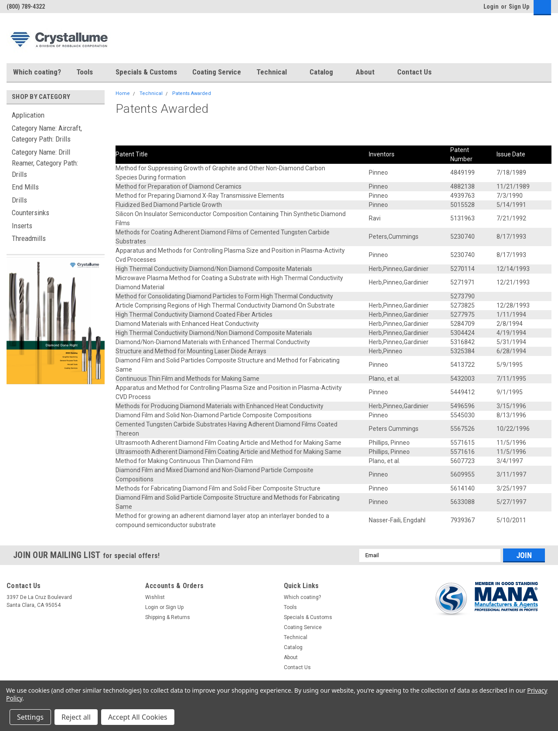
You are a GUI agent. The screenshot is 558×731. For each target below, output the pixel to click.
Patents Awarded (191, 93)
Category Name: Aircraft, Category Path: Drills (47, 134)
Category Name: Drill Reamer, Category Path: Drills (45, 163)
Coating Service (216, 72)
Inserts (22, 225)
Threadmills (29, 238)
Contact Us (414, 72)
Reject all (76, 717)
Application (28, 115)
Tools (88, 72)
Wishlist (155, 597)
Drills (19, 200)
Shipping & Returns (167, 617)
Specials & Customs (146, 72)
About (369, 72)
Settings (30, 717)
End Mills (25, 187)
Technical (275, 72)
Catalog (325, 72)
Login (491, 6)
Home (123, 93)
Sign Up (519, 6)
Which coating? (37, 72)
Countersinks (30, 212)
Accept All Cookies (137, 717)
